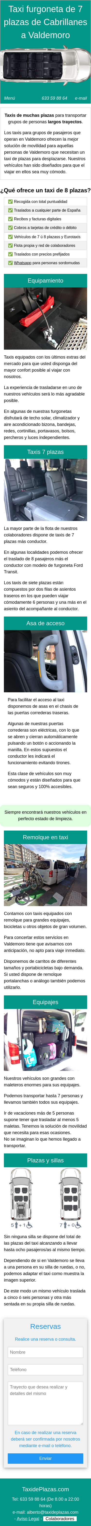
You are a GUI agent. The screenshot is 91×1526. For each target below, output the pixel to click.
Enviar (45, 1458)
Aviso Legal (28, 1518)
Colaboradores (60, 1518)
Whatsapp (22, 263)
